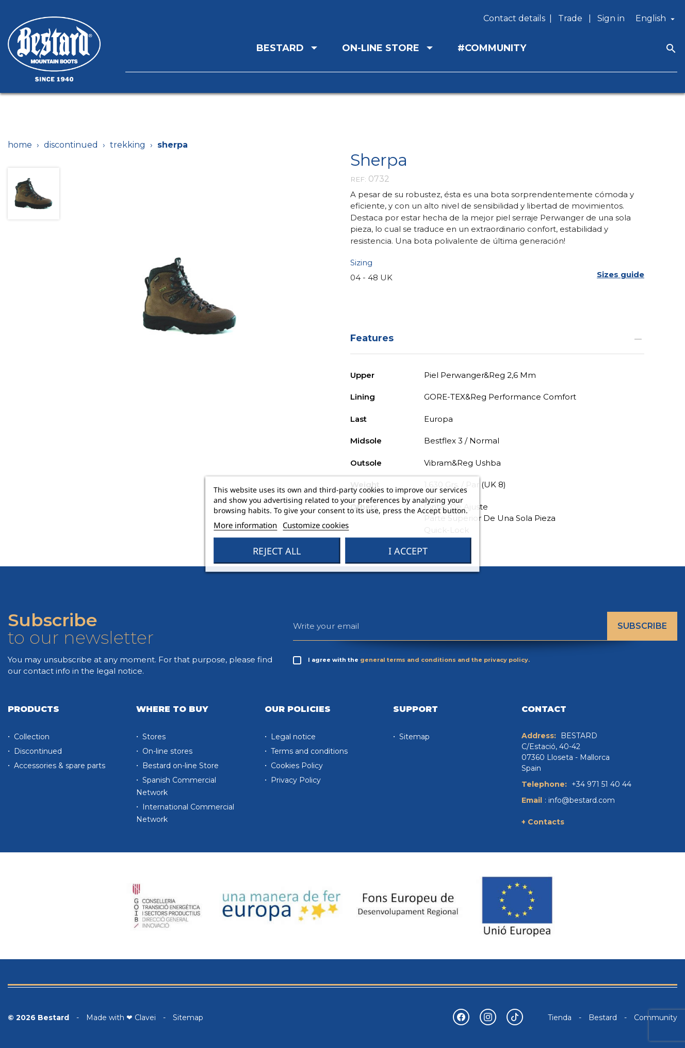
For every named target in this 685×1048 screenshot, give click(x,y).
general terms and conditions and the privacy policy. (445, 659)
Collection (31, 736)
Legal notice (292, 736)
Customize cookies (316, 525)
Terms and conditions (308, 751)
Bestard (603, 1017)
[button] (620, 274)
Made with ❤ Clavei (121, 1017)
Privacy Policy (295, 780)
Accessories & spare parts (58, 765)
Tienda (560, 1017)
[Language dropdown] (656, 18)
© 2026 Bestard (38, 1017)
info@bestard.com (581, 800)
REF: (358, 179)
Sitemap (413, 736)
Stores (153, 736)
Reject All (277, 551)
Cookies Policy (296, 765)
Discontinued (37, 751)
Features (497, 338)
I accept (408, 551)
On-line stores (166, 751)
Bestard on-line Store (179, 765)
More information (245, 525)
